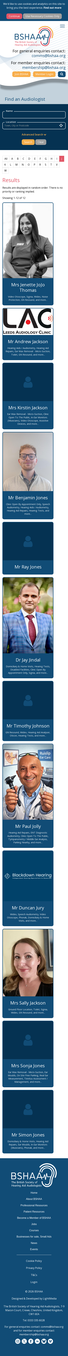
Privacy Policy (34, 1268)
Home (34, 1192)
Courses (34, 1230)
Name (9, 111)
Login (33, 1282)
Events (34, 1249)
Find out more (52, 7)
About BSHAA (34, 1199)
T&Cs (34, 1275)
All (5, 158)
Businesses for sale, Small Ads (34, 1236)
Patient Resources (34, 1211)
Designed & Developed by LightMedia (34, 1298)
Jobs (34, 1224)
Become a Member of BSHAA (34, 1218)
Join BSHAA (21, 74)
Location (11, 122)
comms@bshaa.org (49, 55)
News (34, 1243)
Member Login (44, 74)
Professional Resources (34, 1205)
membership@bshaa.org (44, 67)
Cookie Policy (34, 1261)
